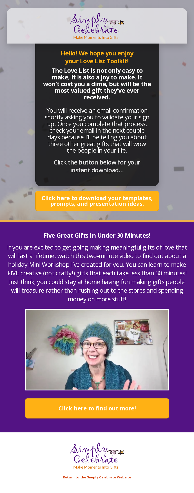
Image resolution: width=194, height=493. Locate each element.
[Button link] (97, 201)
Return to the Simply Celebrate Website (97, 477)
